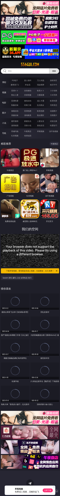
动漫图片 (53, 111)
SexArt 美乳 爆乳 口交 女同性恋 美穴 (17, 278)
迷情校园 (14, 125)
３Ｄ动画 (53, 90)
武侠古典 (53, 121)
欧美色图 (40, 111)
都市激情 (14, 121)
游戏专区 (53, 80)
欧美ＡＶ (40, 90)
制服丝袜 (14, 105)
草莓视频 (40, 131)
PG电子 (15, 80)
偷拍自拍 (27, 101)
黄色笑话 (40, 125)
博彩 (4, 82)
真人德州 (27, 80)
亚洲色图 (27, 111)
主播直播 (40, 95)
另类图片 (53, 115)
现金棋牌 (40, 84)
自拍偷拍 (27, 90)
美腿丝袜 (14, 115)
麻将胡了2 (15, 84)
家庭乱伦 (27, 121)
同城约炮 (14, 131)
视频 (4, 92)
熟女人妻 (14, 95)
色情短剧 (27, 135)
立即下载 (47, 490)
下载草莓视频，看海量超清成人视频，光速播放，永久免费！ (32, 270)
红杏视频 (14, 135)
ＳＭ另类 (53, 95)
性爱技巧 (53, 125)
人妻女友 (40, 121)
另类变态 (53, 105)
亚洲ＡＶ (14, 90)
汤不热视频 (53, 131)
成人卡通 (40, 101)
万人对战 (40, 80)
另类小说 (27, 125)
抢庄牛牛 (53, 84)
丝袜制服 (27, 95)
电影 (4, 102)
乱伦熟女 (40, 105)
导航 (4, 133)
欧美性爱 (53, 101)
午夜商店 (27, 131)
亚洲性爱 (14, 101)
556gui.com (30, 64)
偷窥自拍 (14, 111)
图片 (4, 112)
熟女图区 (40, 115)
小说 (4, 123)
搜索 (54, 71)
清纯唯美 (27, 115)
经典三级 (27, 105)
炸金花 (27, 84)
